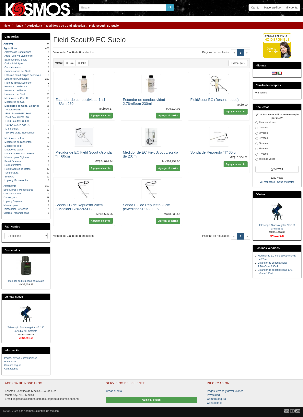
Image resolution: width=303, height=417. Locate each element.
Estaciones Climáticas (17, 78)
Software (9, 176)
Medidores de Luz (14, 138)
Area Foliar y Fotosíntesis (19, 55)
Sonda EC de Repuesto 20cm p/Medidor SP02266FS (146, 207)
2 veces (261, 127)
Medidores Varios (14, 149)
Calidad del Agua (14, 63)
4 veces (261, 138)
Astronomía (10, 186)
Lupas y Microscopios (16, 180)
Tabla (82, 63)
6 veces (261, 148)
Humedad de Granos (16, 86)
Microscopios (11, 205)
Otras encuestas (285, 182)
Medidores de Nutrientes (18, 142)
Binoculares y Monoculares (18, 189)
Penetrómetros (13, 161)
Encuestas (262, 107)
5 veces (261, 143)
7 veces (261, 154)
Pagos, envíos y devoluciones (20, 358)
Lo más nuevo (14, 296)
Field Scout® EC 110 (17, 117)
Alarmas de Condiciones (18, 52)
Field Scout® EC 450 (17, 121)
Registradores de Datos (17, 169)
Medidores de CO (15, 102)
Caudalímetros (13, 67)
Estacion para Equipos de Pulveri (23, 75)
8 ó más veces (265, 159)
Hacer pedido (272, 7)
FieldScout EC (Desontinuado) (214, 100)
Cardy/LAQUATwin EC (18, 125)
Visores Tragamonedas (16, 213)
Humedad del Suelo (15, 94)
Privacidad (10, 361)
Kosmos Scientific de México (41, 410)
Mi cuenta (291, 7)
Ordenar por (238, 63)
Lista (70, 63)
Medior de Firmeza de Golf (19, 153)
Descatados (12, 250)
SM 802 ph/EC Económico (20, 132)
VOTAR (277, 169)
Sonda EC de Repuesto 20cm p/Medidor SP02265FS (79, 207)
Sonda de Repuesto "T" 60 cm (214, 152)
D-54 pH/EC (12, 128)
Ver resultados (267, 182)
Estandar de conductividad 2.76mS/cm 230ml (144, 102)
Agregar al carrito (101, 115)
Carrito (255, 7)
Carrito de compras (268, 85)
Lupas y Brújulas (13, 201)
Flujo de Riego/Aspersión (18, 82)
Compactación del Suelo (18, 71)
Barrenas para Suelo (16, 59)
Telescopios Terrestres (16, 209)
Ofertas (260, 194)
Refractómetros (13, 165)
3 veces (261, 133)
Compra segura (12, 365)
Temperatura (11, 172)
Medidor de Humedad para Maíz (26, 281)
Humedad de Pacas (15, 90)
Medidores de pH (14, 146)
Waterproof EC (14, 109)
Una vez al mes (265, 122)
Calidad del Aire (12, 193)
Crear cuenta (114, 391)
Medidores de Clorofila (17, 98)
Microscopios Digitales (17, 157)
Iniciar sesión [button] (151, 399)
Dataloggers (10, 197)
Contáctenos (11, 368)
